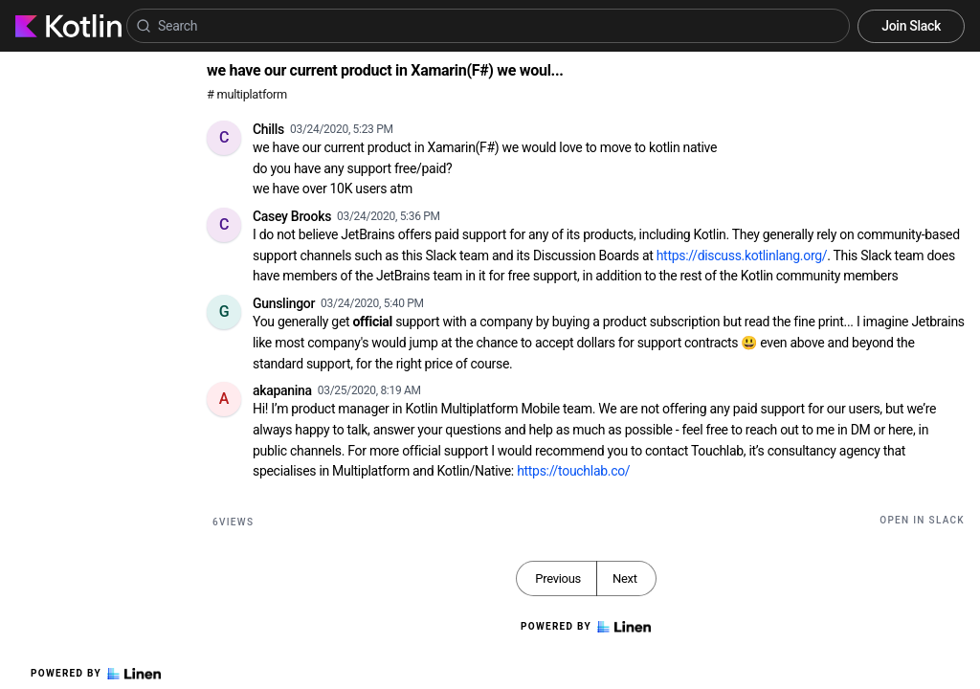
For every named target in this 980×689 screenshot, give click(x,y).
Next (624, 578)
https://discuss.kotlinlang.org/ (742, 255)
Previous (558, 578)
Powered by (96, 673)
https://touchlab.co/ (573, 470)
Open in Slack (922, 520)
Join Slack (911, 25)
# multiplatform (247, 94)
